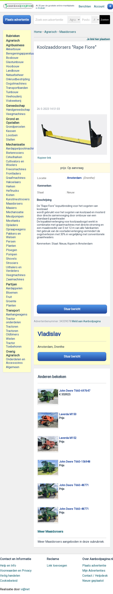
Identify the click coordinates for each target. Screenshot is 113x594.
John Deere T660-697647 (74, 390)
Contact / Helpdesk (95, 575)
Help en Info (8, 565)
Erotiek (41, 8)
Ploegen (11, 250)
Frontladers (13, 173)
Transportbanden (17, 88)
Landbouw (12, 70)
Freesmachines (16, 169)
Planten (11, 246)
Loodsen (12, 135)
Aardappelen (14, 288)
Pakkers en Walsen (13, 235)
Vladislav (49, 334)
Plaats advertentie (94, 565)
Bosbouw (12, 58)
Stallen (10, 139)
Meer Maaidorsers (50, 531)
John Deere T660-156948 (74, 461)
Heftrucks (12, 190)
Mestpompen (15, 216)
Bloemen (12, 292)
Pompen (11, 254)
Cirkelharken (14, 157)
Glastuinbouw (15, 62)
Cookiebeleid (8, 580)
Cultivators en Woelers (15, 163)
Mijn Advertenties (93, 570)
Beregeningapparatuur (17, 53)
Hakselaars (13, 182)
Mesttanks (13, 221)
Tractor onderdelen (13, 320)
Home (38, 32)
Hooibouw (12, 66)
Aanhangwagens (16, 314)
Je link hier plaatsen (98, 39)
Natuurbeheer (15, 75)
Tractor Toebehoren (14, 344)
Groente (11, 301)
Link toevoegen (57, 565)
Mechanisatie (15, 212)
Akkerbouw (13, 49)
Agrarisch (50, 32)
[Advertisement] (72, 77)
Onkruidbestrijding (17, 79)
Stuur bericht (72, 309)
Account (99, 6)
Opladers (12, 225)
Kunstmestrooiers (17, 199)
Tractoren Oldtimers (13, 332)
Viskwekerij (13, 100)
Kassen (11, 131)
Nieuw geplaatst (93, 580)
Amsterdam (74, 178)
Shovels (11, 258)
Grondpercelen (15, 126)
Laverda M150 (67, 414)
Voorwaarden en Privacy (16, 570)
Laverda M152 (67, 438)
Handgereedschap (17, 109)
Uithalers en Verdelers (14, 269)
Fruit (9, 297)
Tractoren (12, 326)
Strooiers (12, 263)
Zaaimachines (15, 279)
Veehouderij (14, 96)
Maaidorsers (14, 203)
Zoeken (105, 19)
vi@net (25, 589)
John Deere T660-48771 (74, 485)
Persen (11, 241)
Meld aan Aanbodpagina (86, 321)
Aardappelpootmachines (17, 148)
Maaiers (11, 208)
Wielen (10, 338)
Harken (10, 186)
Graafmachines (15, 178)
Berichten (85, 6)
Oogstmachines (16, 83)
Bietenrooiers (15, 153)
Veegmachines (15, 114)
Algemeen (12, 367)
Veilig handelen (10, 575)
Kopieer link (44, 157)
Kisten (10, 195)
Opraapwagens (16, 229)
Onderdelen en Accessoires (15, 361)
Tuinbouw (12, 92)
